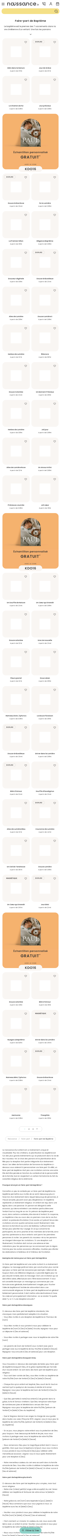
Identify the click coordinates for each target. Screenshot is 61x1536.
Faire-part (25, 970)
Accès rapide (31, 1506)
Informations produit (30, 1493)
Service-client (30, 1487)
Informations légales (31, 1500)
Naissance (12, 970)
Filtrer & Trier (32, 1530)
